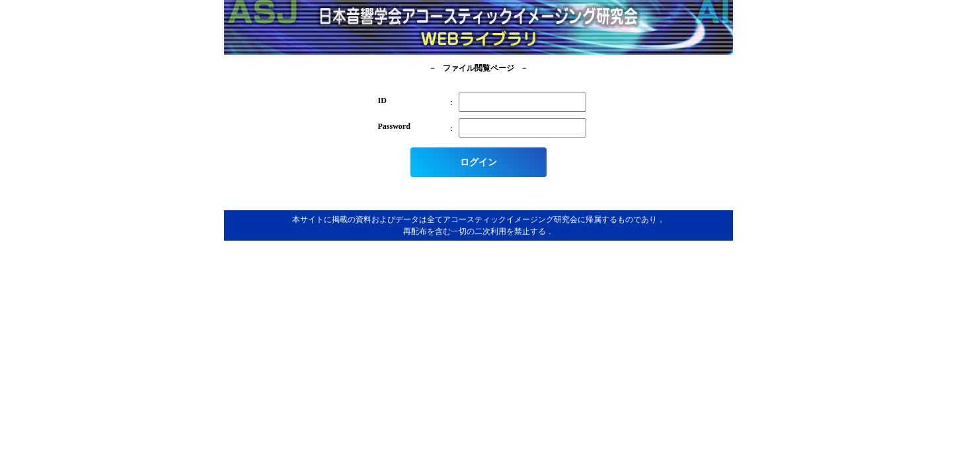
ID (382, 100)
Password (394, 126)
